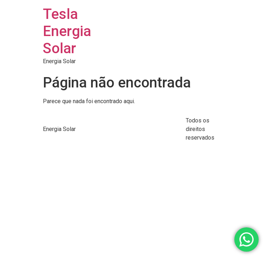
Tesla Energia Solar (67, 31)
